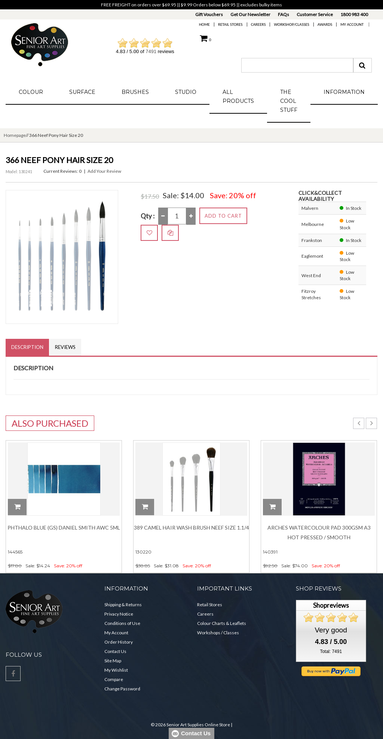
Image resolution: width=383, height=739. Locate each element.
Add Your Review (104, 171)
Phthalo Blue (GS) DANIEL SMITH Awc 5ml (63, 527)
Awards (325, 24)
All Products (238, 96)
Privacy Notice (118, 614)
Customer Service (315, 14)
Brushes (135, 92)
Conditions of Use (122, 623)
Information (344, 92)
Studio (185, 92)
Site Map (112, 660)
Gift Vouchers (209, 14)
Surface (82, 92)
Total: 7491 (331, 651)
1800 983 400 (354, 14)
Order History (118, 642)
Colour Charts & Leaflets (221, 623)
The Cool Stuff (288, 101)
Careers (258, 24)
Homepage (15, 135)
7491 (150, 51)
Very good (331, 630)
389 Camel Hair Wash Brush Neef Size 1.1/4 (191, 527)
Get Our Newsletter (250, 14)
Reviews (65, 347)
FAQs (283, 14)
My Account (352, 24)
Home (204, 24)
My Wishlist (116, 670)
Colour (31, 92)
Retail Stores (230, 24)
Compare (113, 679)
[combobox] (297, 65)
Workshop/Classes (291, 24)
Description (27, 347)
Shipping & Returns (123, 604)
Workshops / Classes (218, 632)
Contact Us (115, 651)
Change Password (122, 689)
